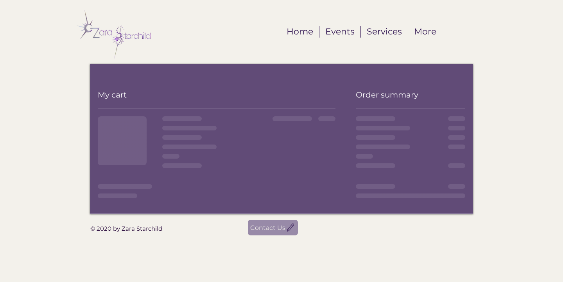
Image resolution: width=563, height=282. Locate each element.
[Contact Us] (273, 227)
